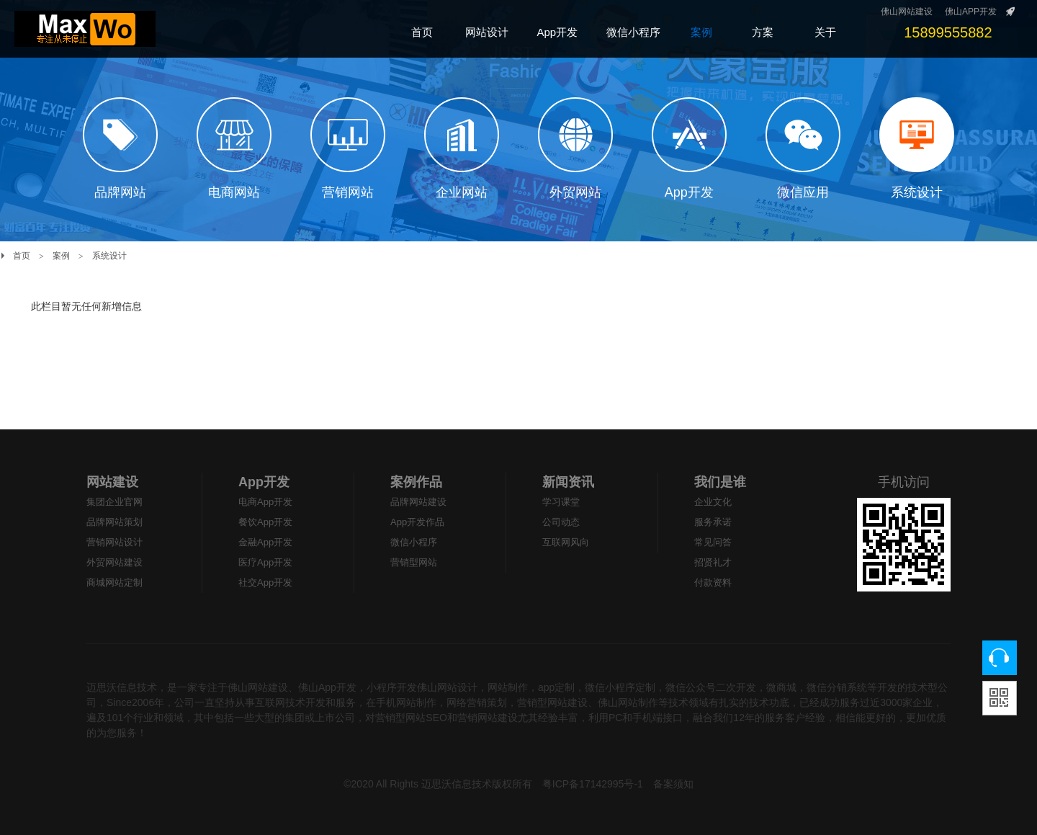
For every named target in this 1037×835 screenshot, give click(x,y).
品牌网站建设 (418, 501)
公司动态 (561, 522)
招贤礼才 (713, 562)
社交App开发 (265, 582)
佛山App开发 (327, 687)
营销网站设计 (114, 542)
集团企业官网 (114, 501)
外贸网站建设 (114, 562)
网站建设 (112, 482)
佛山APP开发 (971, 11)
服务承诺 (713, 522)
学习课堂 (561, 501)
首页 (21, 256)
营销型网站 (413, 562)
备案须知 (673, 784)
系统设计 (109, 256)
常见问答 (713, 542)
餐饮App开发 (265, 522)
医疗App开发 (265, 562)
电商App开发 (265, 501)
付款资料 (713, 582)
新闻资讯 (568, 482)
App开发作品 (417, 522)
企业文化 (713, 501)
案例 (61, 256)
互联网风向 (565, 542)
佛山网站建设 (907, 11)
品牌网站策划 (114, 522)
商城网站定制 (114, 582)
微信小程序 (413, 542)
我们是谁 (720, 482)
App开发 (263, 482)
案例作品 (416, 482)
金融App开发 (265, 542)
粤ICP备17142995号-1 (592, 784)
